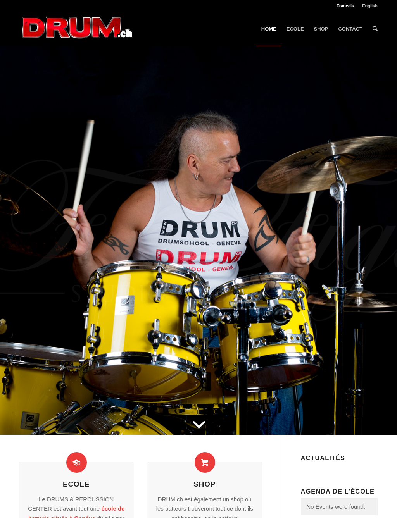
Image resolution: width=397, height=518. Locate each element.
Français (345, 5)
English (370, 5)
